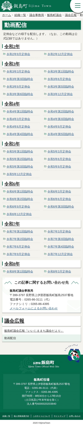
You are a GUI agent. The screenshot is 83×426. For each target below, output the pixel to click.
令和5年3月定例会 (59, 151)
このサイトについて (41, 416)
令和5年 (12, 143)
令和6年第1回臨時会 (19, 191)
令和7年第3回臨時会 (60, 239)
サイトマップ (59, 416)
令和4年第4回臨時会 (19, 134)
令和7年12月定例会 (60, 254)
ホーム (6, 15)
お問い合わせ (75, 416)
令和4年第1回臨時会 (19, 111)
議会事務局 (36, 15)
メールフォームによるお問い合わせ (34, 308)
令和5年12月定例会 (19, 174)
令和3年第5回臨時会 (60, 86)
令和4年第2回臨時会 (60, 111)
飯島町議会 (54, 15)
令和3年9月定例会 (18, 86)
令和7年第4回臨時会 (60, 246)
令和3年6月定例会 (59, 79)
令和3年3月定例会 (18, 71)
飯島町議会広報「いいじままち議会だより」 (34, 330)
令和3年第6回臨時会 (19, 94)
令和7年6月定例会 (18, 246)
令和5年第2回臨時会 (19, 159)
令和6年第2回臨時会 (19, 199)
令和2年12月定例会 (60, 54)
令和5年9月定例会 (59, 166)
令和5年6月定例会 (59, 159)
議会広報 (71, 15)
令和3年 (12, 63)
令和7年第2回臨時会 (19, 239)
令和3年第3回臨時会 (19, 79)
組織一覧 (20, 15)
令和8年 (12, 263)
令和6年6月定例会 (59, 199)
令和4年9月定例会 (59, 126)
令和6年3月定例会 (59, 191)
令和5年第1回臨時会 (19, 151)
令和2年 (12, 46)
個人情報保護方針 (21, 416)
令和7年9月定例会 (18, 254)
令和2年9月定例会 (18, 54)
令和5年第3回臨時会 (19, 166)
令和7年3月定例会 (59, 231)
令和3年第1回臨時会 (60, 71)
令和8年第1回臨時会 (19, 271)
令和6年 (12, 183)
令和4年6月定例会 (18, 126)
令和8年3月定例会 (59, 271)
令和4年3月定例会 (18, 119)
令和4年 (12, 103)
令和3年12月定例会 (60, 94)
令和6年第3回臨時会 (60, 206)
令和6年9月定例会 (18, 206)
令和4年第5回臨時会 (60, 134)
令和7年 (12, 223)
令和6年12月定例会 (19, 214)
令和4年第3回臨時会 (60, 119)
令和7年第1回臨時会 (19, 231)
